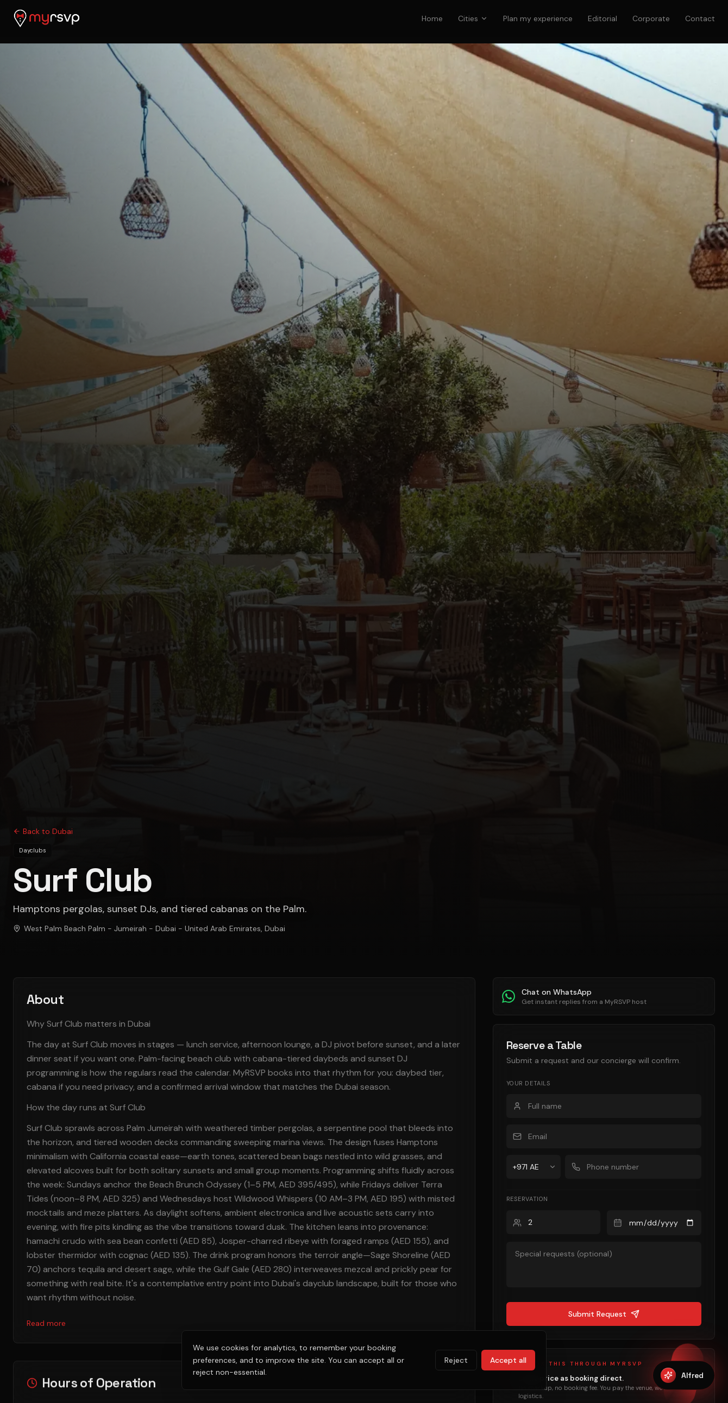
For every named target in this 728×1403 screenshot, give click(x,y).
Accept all (509, 1366)
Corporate (656, 18)
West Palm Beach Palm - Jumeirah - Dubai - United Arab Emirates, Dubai (147, 928)
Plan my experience (548, 18)
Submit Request (604, 1314)
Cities (485, 18)
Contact (702, 18)
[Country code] (533, 1167)
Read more (45, 1309)
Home (446, 18)
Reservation (528, 1199)
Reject (461, 1366)
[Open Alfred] (684, 1375)
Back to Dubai (41, 831)
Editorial (611, 18)
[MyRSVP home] (46, 18)
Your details (529, 1083)
